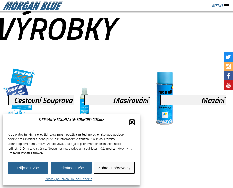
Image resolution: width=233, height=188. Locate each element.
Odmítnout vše (71, 168)
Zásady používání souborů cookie (68, 179)
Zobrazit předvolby (114, 168)
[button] (132, 122)
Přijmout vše (28, 168)
